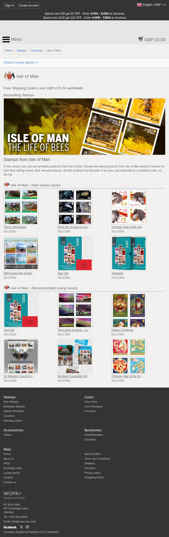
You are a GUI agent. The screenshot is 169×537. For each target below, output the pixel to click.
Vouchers (89, 468)
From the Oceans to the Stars (76, 227)
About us (9, 458)
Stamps (21, 50)
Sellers (8, 434)
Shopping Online (94, 477)
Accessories (13, 430)
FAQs (7, 463)
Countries (37, 50)
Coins (89, 397)
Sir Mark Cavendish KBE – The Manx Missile (86, 376)
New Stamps (11, 401)
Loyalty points (12, 472)
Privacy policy (92, 472)
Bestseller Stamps (14, 406)
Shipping (89, 463)
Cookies (8, 477)
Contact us (10, 482)
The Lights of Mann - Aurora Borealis (81, 330)
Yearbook (117, 273)
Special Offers (92, 453)
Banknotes (93, 430)
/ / (151, 4)
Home (9, 50)
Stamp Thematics (14, 411)
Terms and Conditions (97, 458)
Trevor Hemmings (15, 227)
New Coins (90, 401)
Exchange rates (13, 468)
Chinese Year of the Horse (128, 227)
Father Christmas (122, 330)
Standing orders (13, 420)
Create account (28, 5)
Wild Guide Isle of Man (18, 273)
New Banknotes (93, 434)
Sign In (9, 5)
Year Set (63, 273)
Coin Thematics (93, 406)
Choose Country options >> (21, 62)
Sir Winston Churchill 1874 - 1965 (25, 376)
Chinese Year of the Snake (128, 376)
